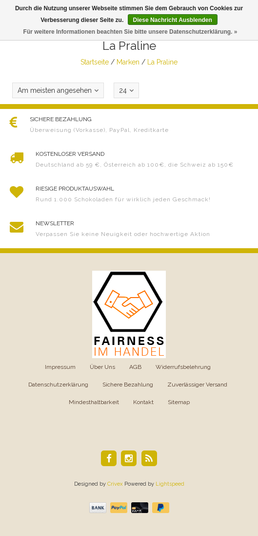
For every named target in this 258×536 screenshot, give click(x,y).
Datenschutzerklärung (58, 384)
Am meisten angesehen (58, 90)
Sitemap (179, 402)
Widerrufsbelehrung (183, 367)
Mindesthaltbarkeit (94, 402)
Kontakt (143, 402)
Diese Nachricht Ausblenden (172, 20)
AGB (135, 367)
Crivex (115, 484)
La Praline (162, 62)
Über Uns (102, 367)
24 (126, 90)
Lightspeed (170, 484)
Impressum (60, 367)
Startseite (94, 62)
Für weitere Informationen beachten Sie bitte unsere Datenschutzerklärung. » (130, 31)
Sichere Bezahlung (127, 384)
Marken (128, 62)
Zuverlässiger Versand (197, 384)
